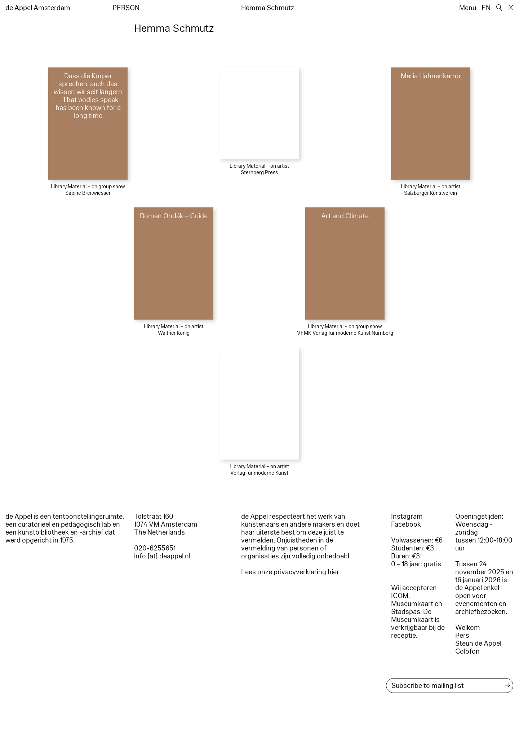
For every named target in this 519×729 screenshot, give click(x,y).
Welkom (467, 627)
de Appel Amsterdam (37, 8)
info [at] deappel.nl (162, 556)
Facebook (406, 524)
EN (486, 8)
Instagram (407, 516)
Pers (462, 635)
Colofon (467, 651)
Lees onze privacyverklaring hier (290, 572)
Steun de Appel (478, 643)
